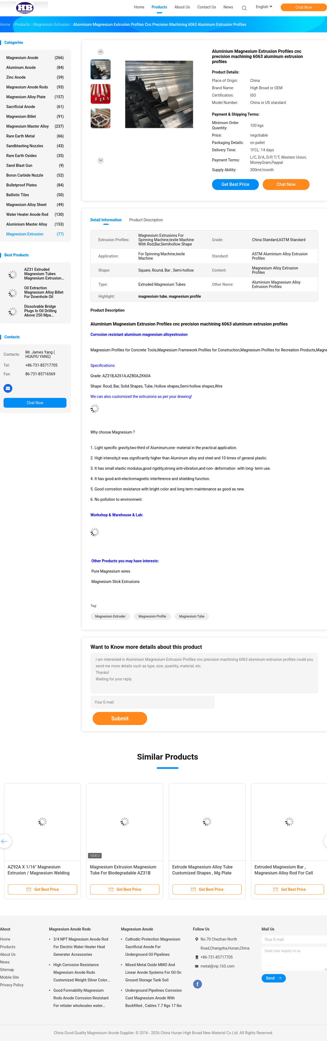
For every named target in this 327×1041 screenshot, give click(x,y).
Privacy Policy (11, 985)
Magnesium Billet (35, 116)
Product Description (146, 220)
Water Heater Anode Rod (35, 214)
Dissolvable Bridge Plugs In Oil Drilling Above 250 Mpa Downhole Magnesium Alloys (43, 310)
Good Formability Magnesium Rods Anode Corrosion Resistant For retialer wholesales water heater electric (81, 998)
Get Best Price (235, 184)
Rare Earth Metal (35, 136)
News (5, 962)
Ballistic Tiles (35, 195)
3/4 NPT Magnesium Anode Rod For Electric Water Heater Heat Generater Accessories (80, 947)
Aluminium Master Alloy (35, 224)
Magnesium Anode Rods (35, 87)
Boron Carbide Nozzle (35, 175)
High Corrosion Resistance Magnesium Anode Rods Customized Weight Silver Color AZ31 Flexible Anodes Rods (80, 973)
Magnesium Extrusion (35, 234)
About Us (8, 954)
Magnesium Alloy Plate (35, 97)
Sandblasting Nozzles (35, 146)
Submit (120, 718)
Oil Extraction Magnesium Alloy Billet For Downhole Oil (43, 292)
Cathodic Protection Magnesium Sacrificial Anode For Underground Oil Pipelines (152, 947)
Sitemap (7, 970)
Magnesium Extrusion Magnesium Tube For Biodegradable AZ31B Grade (123, 873)
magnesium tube (192, 616)
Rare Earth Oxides (35, 155)
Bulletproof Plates (35, 185)
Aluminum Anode (35, 67)
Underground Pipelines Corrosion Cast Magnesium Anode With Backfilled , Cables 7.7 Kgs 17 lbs (153, 998)
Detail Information (106, 220)
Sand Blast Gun (35, 165)
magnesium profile (152, 616)
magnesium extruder (110, 616)
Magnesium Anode (35, 57)
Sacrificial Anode (35, 106)
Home (5, 939)
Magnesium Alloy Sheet (35, 204)
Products (7, 947)
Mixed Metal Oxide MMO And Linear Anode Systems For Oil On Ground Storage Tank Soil (153, 972)
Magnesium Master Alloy (35, 126)
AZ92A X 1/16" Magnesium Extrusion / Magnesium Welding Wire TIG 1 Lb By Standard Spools (40, 873)
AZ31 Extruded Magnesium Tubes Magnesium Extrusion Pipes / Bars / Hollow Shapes (42, 273)
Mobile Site (9, 977)
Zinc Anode (35, 77)
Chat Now (304, 7)
